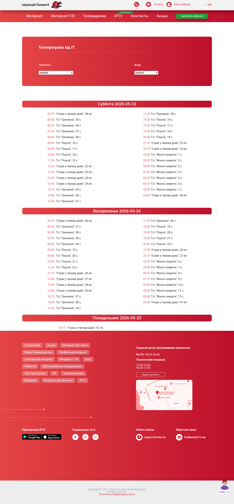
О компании (32, 345)
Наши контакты (150, 374)
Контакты (139, 16)
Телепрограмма (73, 373)
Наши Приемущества (38, 352)
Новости (30, 366)
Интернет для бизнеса (58, 380)
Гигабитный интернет (73, 352)
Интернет (34, 16)
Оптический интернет (38, 359)
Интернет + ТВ (69, 359)
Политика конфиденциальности (117, 494)
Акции (162, 16)
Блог (88, 359)
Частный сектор (35, 373)
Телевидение (94, 16)
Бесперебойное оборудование (62, 366)
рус (210, 4)
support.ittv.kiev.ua (155, 437)
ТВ (54, 373)
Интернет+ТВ (63, 16)
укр (206, 4)
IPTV (118, 16)
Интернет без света (75, 345)
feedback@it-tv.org (195, 437)
